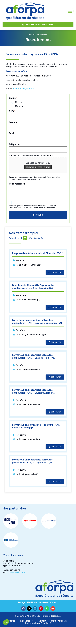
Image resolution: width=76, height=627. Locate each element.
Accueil (32, 34)
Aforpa (12, 621)
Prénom (13, 122)
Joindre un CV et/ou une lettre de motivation (31, 156)
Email (12, 133)
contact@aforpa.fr (16, 572)
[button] (6, 622)
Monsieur (19, 106)
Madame (19, 102)
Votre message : (17, 184)
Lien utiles (26, 621)
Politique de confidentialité (38, 623)
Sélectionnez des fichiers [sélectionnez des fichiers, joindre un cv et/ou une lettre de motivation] (38, 167)
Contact (42, 621)
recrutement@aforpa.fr (24, 88)
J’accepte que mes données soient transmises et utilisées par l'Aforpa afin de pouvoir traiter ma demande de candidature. (32, 206)
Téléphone (14, 144)
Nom (12, 111)
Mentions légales (59, 621)
